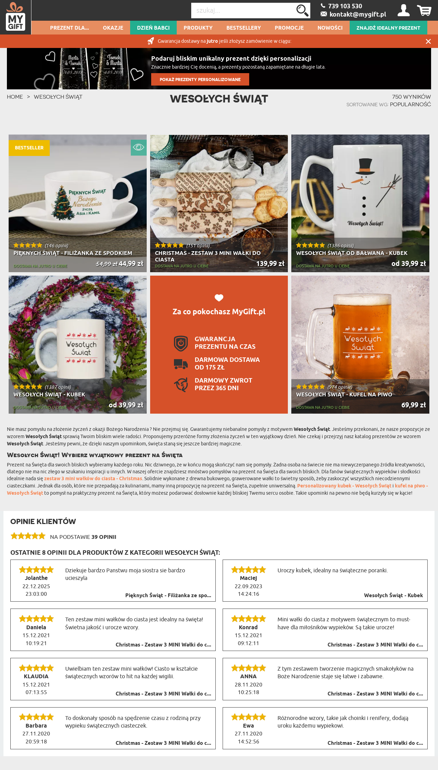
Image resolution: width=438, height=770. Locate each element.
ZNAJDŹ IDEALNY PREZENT (388, 28)
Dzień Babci (153, 28)
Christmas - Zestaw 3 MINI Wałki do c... (163, 645)
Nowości (330, 28)
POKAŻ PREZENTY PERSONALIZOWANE (200, 79)
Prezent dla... (69, 28)
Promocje (289, 28)
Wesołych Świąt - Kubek (393, 595)
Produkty (198, 28)
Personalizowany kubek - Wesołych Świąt (344, 486)
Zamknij (428, 41)
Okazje (113, 28)
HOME (15, 96)
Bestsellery (243, 28)
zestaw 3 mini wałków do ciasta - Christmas (93, 479)
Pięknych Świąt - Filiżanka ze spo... (168, 595)
